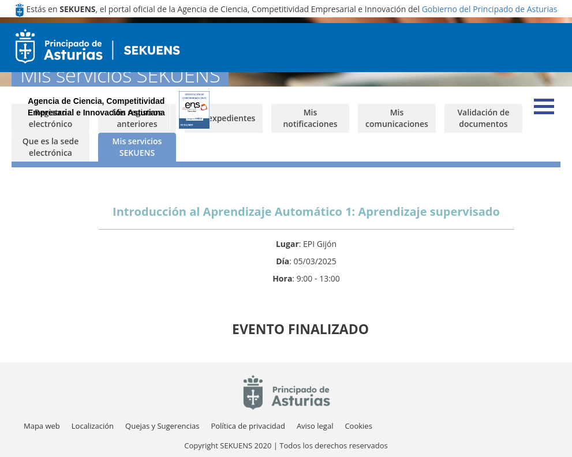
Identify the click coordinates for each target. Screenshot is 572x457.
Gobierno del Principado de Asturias (490, 8)
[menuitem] (92, 426)
